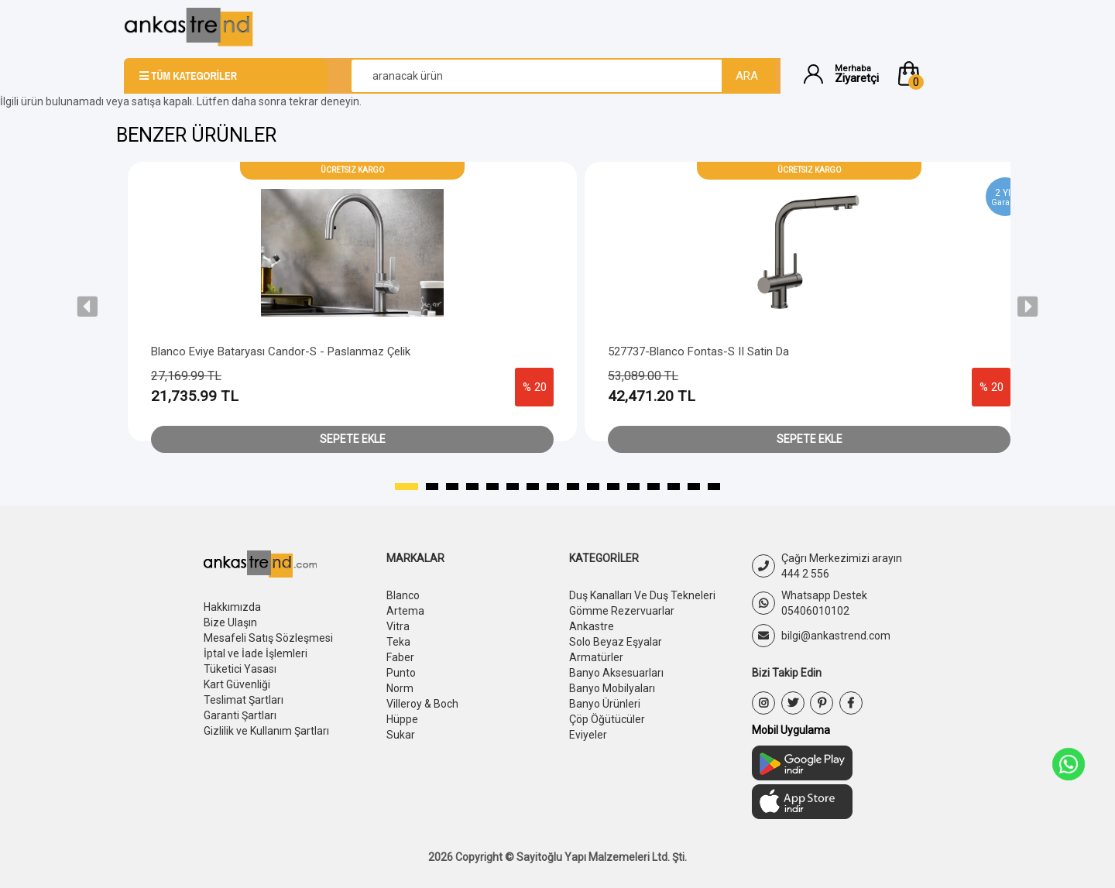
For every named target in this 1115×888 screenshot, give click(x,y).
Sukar (400, 735)
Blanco (403, 595)
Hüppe (402, 719)
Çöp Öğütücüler (607, 719)
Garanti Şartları (240, 715)
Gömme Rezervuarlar (621, 611)
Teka (398, 642)
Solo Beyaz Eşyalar (615, 642)
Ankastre (591, 626)
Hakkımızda (232, 607)
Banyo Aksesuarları (616, 673)
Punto (401, 673)
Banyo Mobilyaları (612, 688)
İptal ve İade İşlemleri (255, 653)
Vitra (398, 626)
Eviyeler (588, 735)
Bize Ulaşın (230, 622)
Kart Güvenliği (237, 684)
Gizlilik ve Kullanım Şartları (266, 731)
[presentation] (87, 306)
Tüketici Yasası (240, 669)
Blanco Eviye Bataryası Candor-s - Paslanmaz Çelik (280, 351)
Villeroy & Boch (422, 704)
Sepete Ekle (353, 439)
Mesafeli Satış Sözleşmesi (268, 638)
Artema (405, 611)
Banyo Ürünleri (604, 704)
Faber (400, 657)
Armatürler (596, 657)
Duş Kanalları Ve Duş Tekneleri (642, 595)
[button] (943, 73)
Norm (399, 688)
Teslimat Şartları (243, 700)
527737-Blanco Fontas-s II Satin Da (698, 351)
